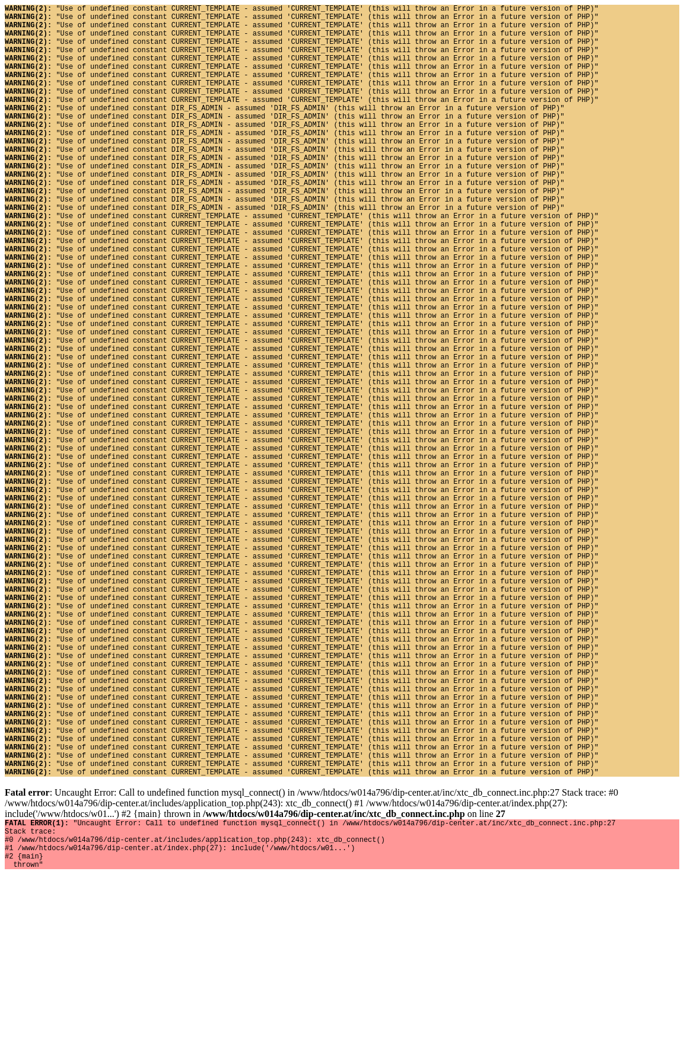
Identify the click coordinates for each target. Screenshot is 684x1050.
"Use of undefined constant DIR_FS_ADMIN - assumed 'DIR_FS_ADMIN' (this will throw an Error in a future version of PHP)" (284, 131)
